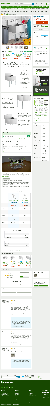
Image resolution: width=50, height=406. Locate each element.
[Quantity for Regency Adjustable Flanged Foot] (24, 58)
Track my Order (45, 394)
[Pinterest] (12, 387)
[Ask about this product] (17, 136)
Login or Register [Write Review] (41, 285)
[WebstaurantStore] (13, 382)
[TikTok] (9, 387)
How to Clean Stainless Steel (42, 118)
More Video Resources (5, 176)
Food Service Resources (18, 396)
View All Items (10, 51)
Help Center (45, 392)
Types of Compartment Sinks (42, 120)
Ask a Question (28, 51)
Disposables (32, 6)
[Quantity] (35, 22)
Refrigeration (12, 6)
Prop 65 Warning (21, 250)
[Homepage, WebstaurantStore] (7, 3)
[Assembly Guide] (41, 103)
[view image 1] (35, 275)
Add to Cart (5, 58)
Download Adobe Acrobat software (42, 115)
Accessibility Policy (19, 402)
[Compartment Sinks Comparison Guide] (46, 110)
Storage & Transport (42, 6)
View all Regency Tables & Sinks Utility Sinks (41, 73)
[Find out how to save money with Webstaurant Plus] (13, 53)
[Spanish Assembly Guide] (36, 110)
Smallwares (17, 6)
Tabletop (27, 6)
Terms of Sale (3, 402)
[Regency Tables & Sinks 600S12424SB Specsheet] (36, 103)
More (47, 6)
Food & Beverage (22, 6)
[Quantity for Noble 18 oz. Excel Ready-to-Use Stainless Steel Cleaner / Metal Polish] (2, 58)
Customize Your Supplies (5, 395)
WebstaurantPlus (3, 392)
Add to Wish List (41, 29)
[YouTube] (4, 387)
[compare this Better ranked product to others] (46, 63)
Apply (47, 26)
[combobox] (23, 4)
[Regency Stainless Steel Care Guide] (41, 110)
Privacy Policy (25, 138)
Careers (30, 394)
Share (22, 51)
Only (35, 17)
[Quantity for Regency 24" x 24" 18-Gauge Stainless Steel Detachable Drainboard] (13, 58)
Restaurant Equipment (5, 6)
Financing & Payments (32, 395)
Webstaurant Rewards (4, 393)
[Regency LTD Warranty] (46, 103)
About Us (30, 392)
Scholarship (31, 396)
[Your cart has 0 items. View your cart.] (47, 4)
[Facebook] (7, 387)
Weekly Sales (17, 394)
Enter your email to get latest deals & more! (9, 375)
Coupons (16, 395)
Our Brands (31, 393)
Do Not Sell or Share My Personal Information (29, 402)
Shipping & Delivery (45, 397)
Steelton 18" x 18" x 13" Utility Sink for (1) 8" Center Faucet (25, 200)
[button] (7, 47)
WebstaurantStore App (4, 394)
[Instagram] (2, 387)
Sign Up (17, 377)
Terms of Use (21, 138)
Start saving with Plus (28, 377)
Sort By (3, 288)
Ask (28, 136)
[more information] (46, 48)
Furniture (36, 6)
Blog (15, 392)
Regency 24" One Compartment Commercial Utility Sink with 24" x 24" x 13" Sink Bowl (13, 200)
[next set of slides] (31, 56)
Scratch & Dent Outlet (18, 393)
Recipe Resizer (3, 396)
